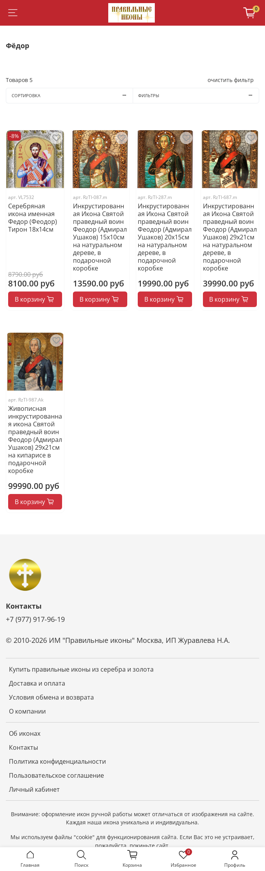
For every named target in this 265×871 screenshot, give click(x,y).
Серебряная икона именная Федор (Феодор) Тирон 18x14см (32, 218)
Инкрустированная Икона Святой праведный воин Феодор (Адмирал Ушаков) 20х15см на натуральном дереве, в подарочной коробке (165, 237)
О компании (27, 711)
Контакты (23, 747)
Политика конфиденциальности (57, 761)
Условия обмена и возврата (51, 697)
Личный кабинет (34, 789)
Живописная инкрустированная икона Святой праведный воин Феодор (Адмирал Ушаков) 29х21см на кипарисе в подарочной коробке (35, 439)
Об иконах (24, 733)
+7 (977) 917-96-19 (35, 619)
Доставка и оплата (37, 683)
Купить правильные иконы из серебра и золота (81, 669)
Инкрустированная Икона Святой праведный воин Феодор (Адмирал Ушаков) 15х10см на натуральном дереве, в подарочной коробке (100, 237)
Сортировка (72, 95)
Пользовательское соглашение (56, 775)
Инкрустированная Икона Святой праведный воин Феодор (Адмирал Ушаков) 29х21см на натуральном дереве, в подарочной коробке (230, 237)
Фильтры (198, 95)
